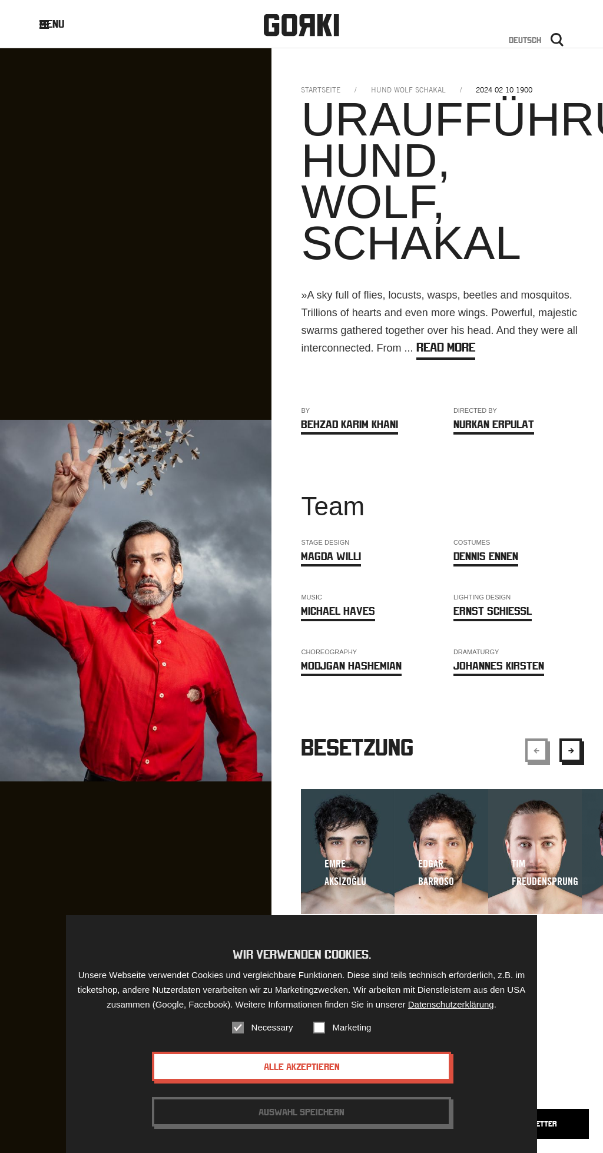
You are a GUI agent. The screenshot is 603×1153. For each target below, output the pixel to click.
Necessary (272, 1027)
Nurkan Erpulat (493, 424)
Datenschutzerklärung (451, 1004)
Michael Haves (338, 611)
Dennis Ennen (485, 556)
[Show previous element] (536, 750)
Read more (445, 347)
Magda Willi (331, 556)
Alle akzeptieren (302, 1066)
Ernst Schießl (492, 611)
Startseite (320, 89)
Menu (60, 24)
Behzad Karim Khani (349, 424)
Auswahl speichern (301, 1112)
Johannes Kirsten (498, 665)
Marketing (352, 1027)
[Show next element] (570, 750)
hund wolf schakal (408, 89)
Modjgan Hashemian (351, 665)
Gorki (301, 25)
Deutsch (525, 40)
